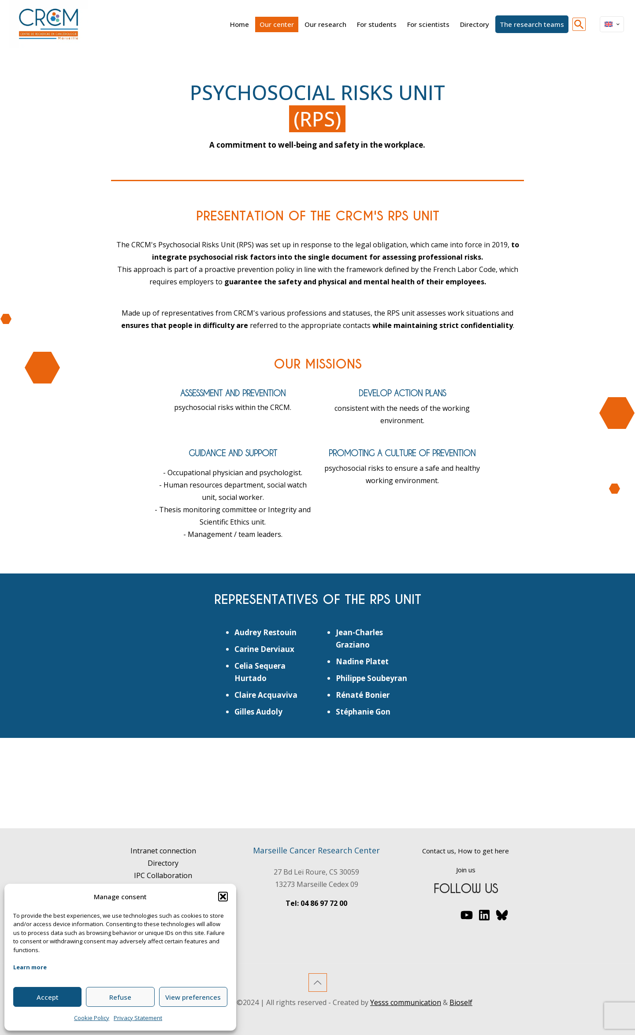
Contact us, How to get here (465, 850)
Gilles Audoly (258, 712)
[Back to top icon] (317, 982)
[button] (223, 896)
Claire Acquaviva (265, 695)
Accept (48, 997)
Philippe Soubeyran (371, 678)
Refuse (120, 997)
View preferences (193, 997)
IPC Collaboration (163, 875)
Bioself (460, 1002)
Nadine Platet (362, 661)
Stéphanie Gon (363, 712)
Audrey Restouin (265, 632)
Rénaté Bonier (363, 695)
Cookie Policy (91, 1018)
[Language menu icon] (612, 24)
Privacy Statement (138, 1018)
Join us (465, 869)
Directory (163, 863)
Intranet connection (163, 851)
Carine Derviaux (264, 649)
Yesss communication (405, 1002)
